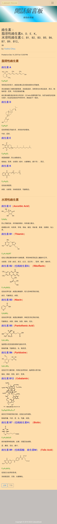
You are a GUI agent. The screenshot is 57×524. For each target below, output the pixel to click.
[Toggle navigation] (52, 3)
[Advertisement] (28, 506)
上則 (4, 485)
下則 (10, 485)
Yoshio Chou (9, 49)
